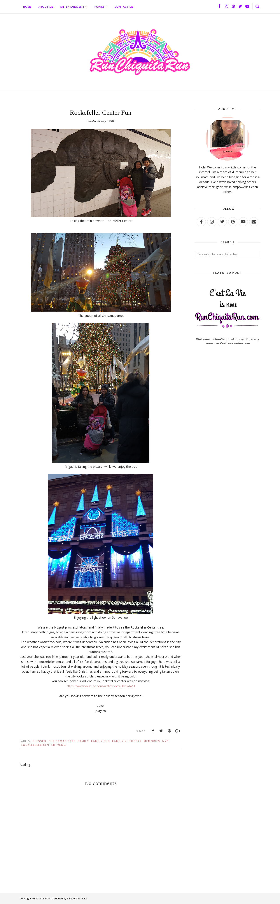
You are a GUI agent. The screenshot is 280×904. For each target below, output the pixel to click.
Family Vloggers (127, 741)
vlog (61, 745)
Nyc (165, 741)
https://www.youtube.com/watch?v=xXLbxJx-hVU (100, 686)
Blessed (39, 741)
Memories (152, 741)
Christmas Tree (62, 741)
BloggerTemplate (77, 898)
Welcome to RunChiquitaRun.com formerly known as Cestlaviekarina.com (227, 341)
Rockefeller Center (38, 745)
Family (83, 741)
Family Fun (100, 741)
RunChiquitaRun (41, 898)
